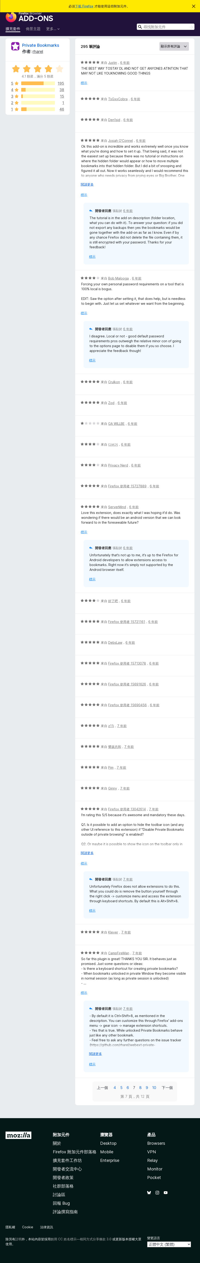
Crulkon (114, 382)
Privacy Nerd (118, 465)
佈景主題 (33, 28)
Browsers (156, 1143)
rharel (38, 51)
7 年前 (122, 726)
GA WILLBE (116, 424)
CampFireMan (118, 953)
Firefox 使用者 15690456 (127, 705)
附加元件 (61, 1134)
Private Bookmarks (40, 45)
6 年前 (125, 63)
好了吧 (113, 601)
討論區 (59, 1194)
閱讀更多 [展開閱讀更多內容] (87, 184)
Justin (112, 63)
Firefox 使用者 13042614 (127, 809)
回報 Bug (61, 1203)
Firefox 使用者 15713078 (127, 663)
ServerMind (117, 507)
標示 (84, 83)
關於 (57, 1143)
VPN (151, 1151)
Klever (113, 932)
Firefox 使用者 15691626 (127, 684)
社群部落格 (63, 1186)
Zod (111, 403)
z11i (111, 726)
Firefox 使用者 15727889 (127, 486)
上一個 (102, 1087)
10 (154, 1087)
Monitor (154, 1169)
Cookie (27, 1227)
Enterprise (109, 1160)
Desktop (108, 1143)
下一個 (167, 1087)
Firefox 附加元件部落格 (74, 1151)
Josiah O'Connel (120, 141)
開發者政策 (63, 1177)
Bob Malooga (118, 278)
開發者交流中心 (67, 1169)
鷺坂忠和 (114, 747)
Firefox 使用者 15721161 (126, 622)
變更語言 (153, 1238)
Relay (152, 1160)
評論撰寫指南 (65, 1211)
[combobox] (165, 27)
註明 (18, 1239)
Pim (110, 767)
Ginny (112, 788)
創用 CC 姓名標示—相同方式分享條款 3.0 (81, 1239)
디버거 (113, 444)
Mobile (106, 1151)
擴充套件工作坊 (67, 1160)
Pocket (154, 1177)
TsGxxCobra (118, 99)
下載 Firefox (84, 6)
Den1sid (114, 120)
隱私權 (10, 1227)
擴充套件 (13, 28)
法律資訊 (46, 1227)
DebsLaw (115, 642)
